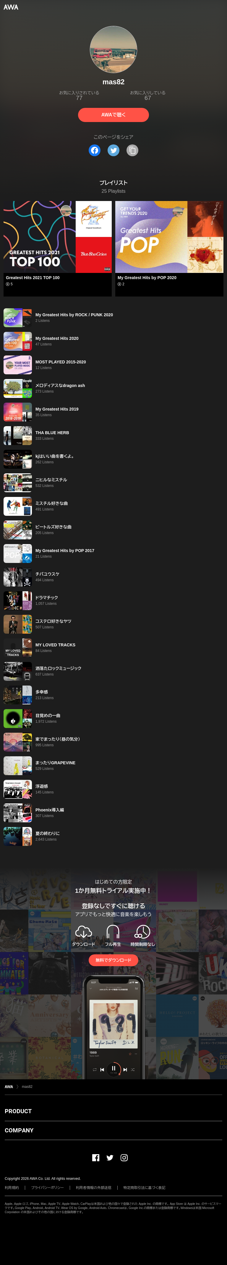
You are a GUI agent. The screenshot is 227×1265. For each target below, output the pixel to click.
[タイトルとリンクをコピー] (132, 150)
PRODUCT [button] (18, 1111)
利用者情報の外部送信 (93, 1188)
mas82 (27, 1087)
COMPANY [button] (19, 1130)
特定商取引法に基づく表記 (145, 1188)
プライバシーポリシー (47, 1188)
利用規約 (12, 1188)
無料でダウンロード (113, 960)
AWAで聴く (113, 114)
